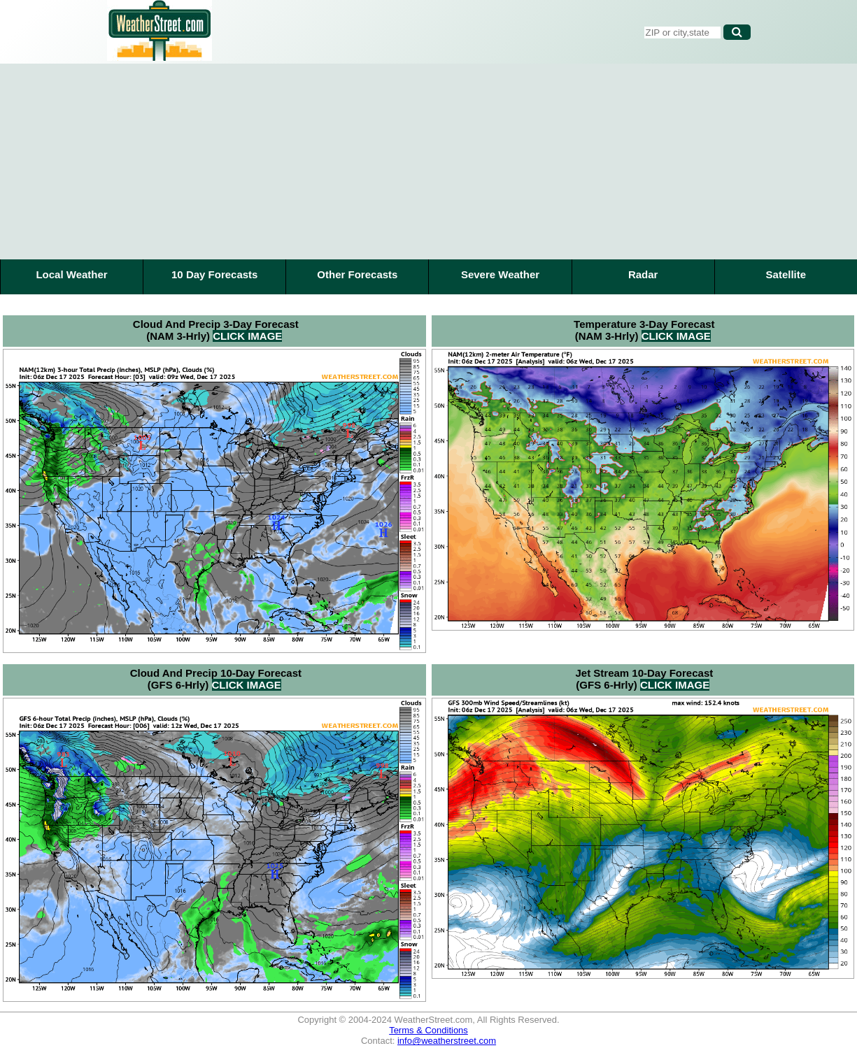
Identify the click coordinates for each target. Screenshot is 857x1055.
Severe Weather (500, 274)
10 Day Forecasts (214, 274)
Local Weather (71, 274)
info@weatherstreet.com (446, 1040)
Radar (643, 274)
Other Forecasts (357, 274)
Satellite (786, 274)
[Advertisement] (429, 161)
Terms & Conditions (428, 1030)
